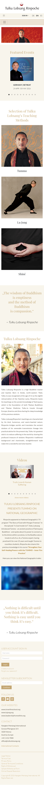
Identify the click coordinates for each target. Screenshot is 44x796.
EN (37, 15)
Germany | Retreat (22, 85)
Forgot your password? (9, 671)
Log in (5, 664)
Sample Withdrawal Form (10, 769)
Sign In (24, 15)
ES (41, 15)
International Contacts (10, 746)
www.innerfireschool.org (10, 709)
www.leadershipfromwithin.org (13, 715)
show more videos (22, 497)
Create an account (7, 669)
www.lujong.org (7, 712)
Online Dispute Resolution (10, 771)
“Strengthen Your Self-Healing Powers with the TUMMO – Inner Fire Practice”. (22, 550)
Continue (6, 687)
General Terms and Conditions (12, 763)
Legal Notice (5, 756)
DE (33, 15)
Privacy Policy (6, 761)
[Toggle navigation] (3, 15)
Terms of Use (6, 758)
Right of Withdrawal (8, 766)
